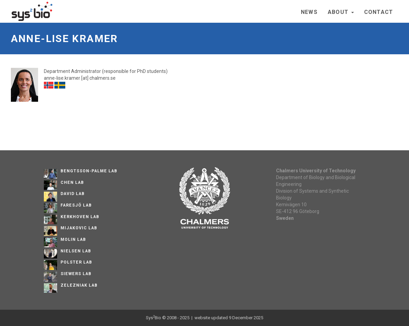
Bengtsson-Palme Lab (89, 171)
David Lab (73, 193)
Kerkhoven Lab (80, 216)
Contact (378, 12)
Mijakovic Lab (79, 228)
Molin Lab (73, 239)
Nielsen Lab (76, 251)
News (309, 12)
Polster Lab (76, 262)
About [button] (341, 12)
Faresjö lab (76, 205)
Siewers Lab (76, 273)
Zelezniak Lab (79, 285)
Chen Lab (72, 182)
